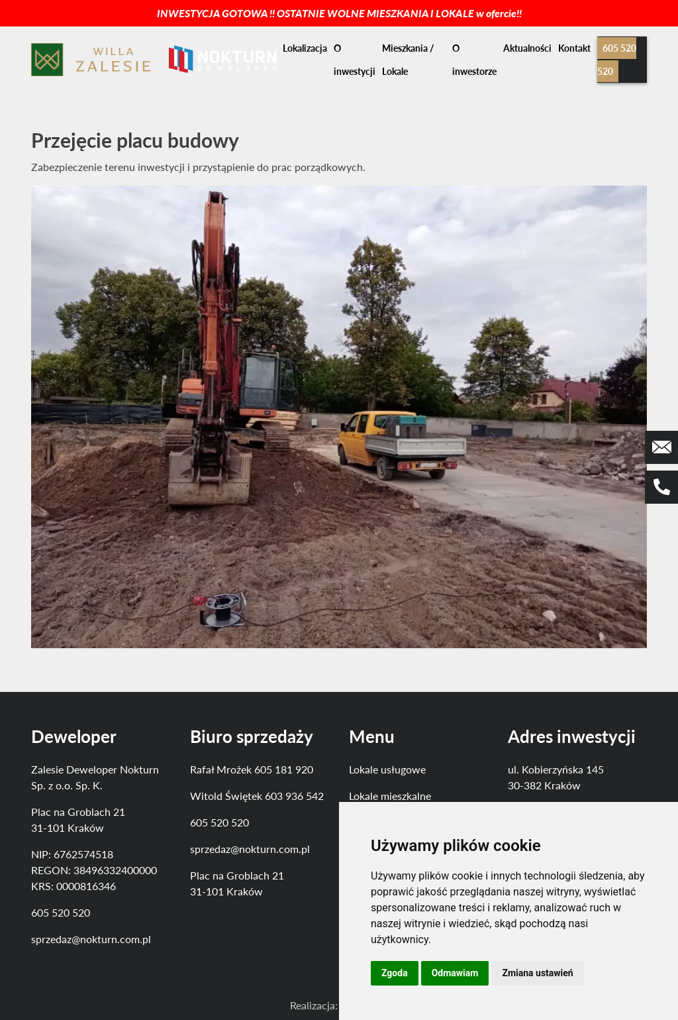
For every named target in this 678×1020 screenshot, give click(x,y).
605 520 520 (60, 912)
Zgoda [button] (394, 973)
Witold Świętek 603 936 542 (257, 795)
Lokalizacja (305, 48)
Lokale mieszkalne (390, 795)
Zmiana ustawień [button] (537, 973)
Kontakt (574, 48)
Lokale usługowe (387, 769)
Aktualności (527, 48)
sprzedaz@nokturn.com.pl (91, 939)
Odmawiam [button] (455, 973)
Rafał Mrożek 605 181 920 (251, 769)
